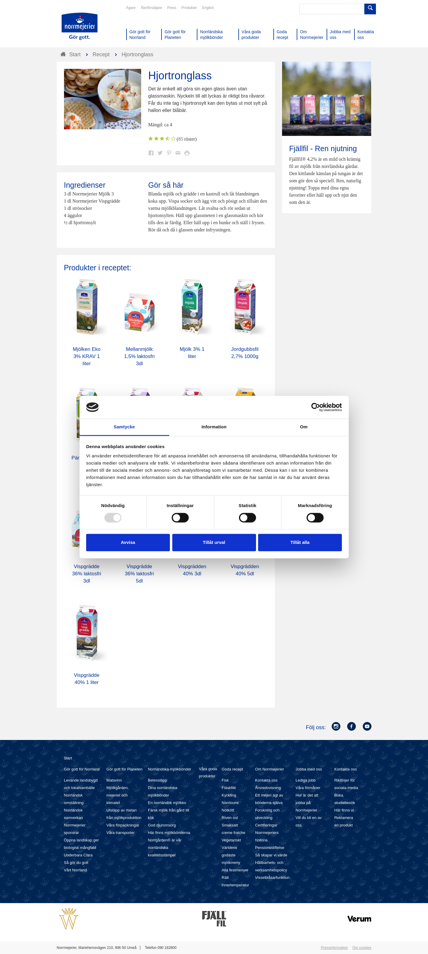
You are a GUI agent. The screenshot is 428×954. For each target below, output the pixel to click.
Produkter (189, 8)
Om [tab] (303, 427)
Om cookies (361, 948)
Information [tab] (214, 427)
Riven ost (230, 817)
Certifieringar (266, 825)
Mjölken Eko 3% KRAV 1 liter (86, 356)
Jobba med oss (309, 769)
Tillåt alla (300, 542)
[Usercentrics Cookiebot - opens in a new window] (316, 407)
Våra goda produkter (208, 772)
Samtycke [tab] (124, 427)
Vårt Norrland (75, 870)
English (208, 8)
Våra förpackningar (122, 825)
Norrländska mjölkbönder (169, 769)
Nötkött (228, 810)
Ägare (131, 8)
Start (68, 758)
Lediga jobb (306, 780)
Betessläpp (157, 780)
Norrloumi (230, 802)
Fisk (225, 780)
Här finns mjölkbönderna (169, 832)
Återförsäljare (151, 8)
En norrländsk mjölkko (167, 802)
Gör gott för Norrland (82, 769)
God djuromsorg (162, 825)
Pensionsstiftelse (269, 847)
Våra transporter (120, 832)
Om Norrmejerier (269, 769)
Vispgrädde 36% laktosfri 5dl (139, 574)
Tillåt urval (214, 542)
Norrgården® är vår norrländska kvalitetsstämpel (164, 847)
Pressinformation (334, 948)
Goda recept (232, 769)
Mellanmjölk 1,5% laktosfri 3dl (139, 356)
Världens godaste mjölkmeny (231, 855)
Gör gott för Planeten (124, 769)
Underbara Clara (78, 855)
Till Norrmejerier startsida (80, 26)
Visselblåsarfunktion (272, 877)
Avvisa (128, 542)
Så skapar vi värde (271, 855)
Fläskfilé (229, 787)
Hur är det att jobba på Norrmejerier (307, 802)
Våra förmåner (308, 787)
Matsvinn (114, 780)
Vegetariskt (231, 840)
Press (171, 8)
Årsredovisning (268, 787)
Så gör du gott (76, 862)
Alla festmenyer (235, 870)
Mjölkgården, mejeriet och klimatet (117, 795)
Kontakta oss (266, 780)
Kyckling (229, 795)
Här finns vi (344, 810)
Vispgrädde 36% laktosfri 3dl (86, 574)
